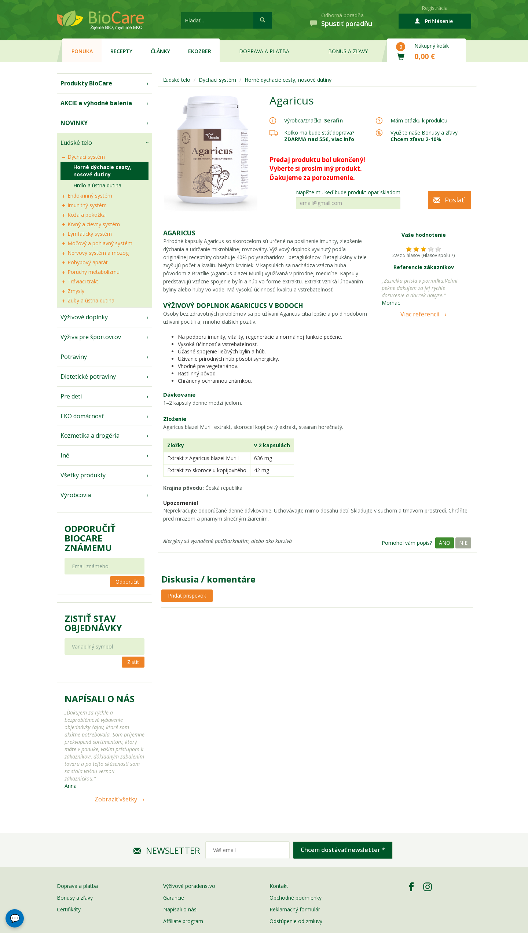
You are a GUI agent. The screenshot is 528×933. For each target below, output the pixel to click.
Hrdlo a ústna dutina (97, 185)
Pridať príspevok (187, 595)
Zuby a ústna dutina (90, 300)
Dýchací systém (86, 156)
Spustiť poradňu (346, 23)
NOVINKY (74, 123)
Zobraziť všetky (116, 799)
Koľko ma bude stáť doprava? (319, 132)
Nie (463, 542)
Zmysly (75, 290)
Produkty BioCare (86, 83)
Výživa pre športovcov (90, 337)
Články (160, 51)
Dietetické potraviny (88, 376)
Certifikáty (69, 909)
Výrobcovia (75, 495)
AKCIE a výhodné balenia (96, 103)
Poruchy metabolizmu (93, 271)
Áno (444, 542)
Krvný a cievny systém (93, 224)
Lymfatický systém (89, 233)
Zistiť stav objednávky (93, 623)
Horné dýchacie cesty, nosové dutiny (102, 171)
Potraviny (73, 357)
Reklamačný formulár (295, 909)
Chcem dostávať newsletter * (343, 850)
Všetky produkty (83, 475)
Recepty (121, 51)
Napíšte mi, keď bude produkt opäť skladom (348, 192)
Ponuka (82, 51)
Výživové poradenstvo (189, 885)
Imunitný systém (87, 205)
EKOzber (199, 51)
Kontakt (279, 885)
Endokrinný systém (89, 195)
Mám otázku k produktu (418, 120)
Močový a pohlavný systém (99, 243)
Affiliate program (183, 921)
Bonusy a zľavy (75, 897)
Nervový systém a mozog (98, 252)
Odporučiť (127, 581)
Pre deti (71, 396)
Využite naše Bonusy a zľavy (424, 136)
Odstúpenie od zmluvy (296, 921)
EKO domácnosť (82, 416)
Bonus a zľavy (348, 51)
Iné (64, 455)
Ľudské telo (76, 143)
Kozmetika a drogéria (90, 435)
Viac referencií (419, 314)
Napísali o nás (180, 909)
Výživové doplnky (84, 317)
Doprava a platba (264, 51)
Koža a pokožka (86, 214)
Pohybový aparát (87, 262)
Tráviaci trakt (82, 281)
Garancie (173, 897)
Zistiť (133, 661)
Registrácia (435, 7)
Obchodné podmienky (296, 897)
